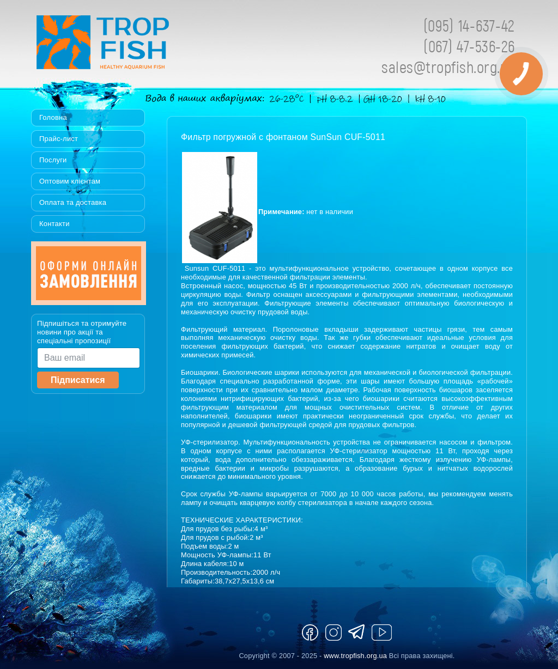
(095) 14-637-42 (469, 25)
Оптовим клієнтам (69, 181)
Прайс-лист (58, 139)
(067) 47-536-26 (469, 46)
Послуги (53, 160)
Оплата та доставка (72, 202)
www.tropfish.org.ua (355, 656)
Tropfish (173, 45)
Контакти (54, 224)
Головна (53, 117)
